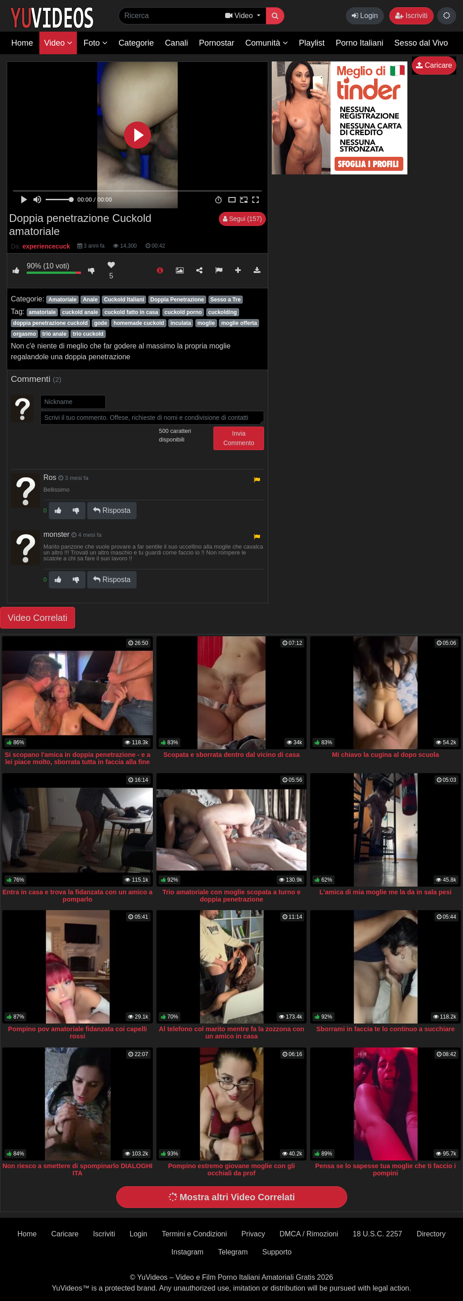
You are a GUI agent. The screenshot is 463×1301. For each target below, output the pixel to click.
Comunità (267, 42)
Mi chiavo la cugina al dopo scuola (385, 754)
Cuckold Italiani (124, 299)
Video (58, 42)
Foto (96, 42)
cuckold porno (183, 312)
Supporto (277, 1252)
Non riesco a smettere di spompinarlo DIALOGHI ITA (77, 1169)
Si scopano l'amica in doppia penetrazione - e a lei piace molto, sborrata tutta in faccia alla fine (78, 758)
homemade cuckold (138, 323)
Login (365, 15)
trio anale (54, 334)
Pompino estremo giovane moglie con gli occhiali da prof (231, 1169)
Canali (176, 42)
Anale (90, 299)
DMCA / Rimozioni (308, 1234)
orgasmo (24, 334)
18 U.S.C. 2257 (377, 1234)
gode (100, 323)
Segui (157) (242, 218)
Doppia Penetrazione (177, 299)
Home (22, 42)
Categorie (136, 42)
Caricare (434, 65)
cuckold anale (80, 312)
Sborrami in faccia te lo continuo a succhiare (385, 1029)
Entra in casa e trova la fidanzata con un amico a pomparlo (77, 895)
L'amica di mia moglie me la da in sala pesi (386, 892)
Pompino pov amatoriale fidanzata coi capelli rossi (77, 1032)
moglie (206, 323)
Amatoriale (62, 299)
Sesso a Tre (225, 299)
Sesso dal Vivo (421, 42)
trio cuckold (88, 334)
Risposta (112, 510)
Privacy (253, 1234)
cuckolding (222, 312)
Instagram (187, 1252)
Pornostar (216, 42)
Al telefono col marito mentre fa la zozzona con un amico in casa (231, 1032)
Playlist (312, 42)
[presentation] (109, 444)
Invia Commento (238, 438)
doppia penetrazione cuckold (50, 323)
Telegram (233, 1252)
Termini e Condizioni (194, 1234)
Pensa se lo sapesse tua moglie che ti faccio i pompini (385, 1169)
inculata (180, 323)
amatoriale (42, 312)
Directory (430, 1234)
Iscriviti (411, 15)
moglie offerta (239, 323)
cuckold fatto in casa (131, 312)
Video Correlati (37, 618)
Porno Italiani (359, 42)
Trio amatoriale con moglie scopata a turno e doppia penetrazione (231, 895)
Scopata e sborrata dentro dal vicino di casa (231, 754)
